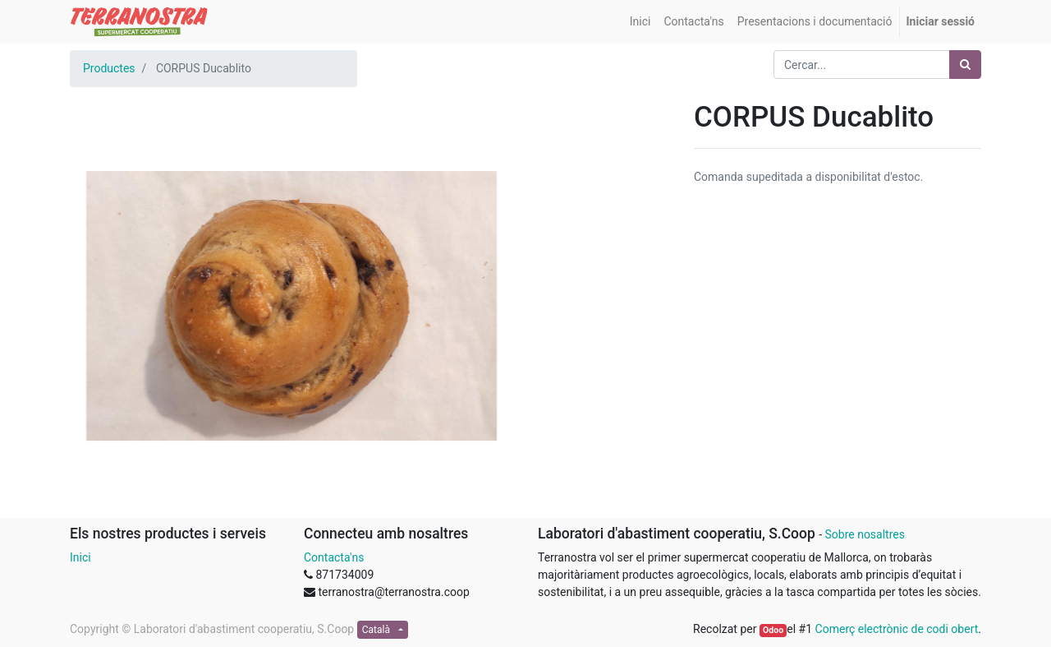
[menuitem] (640, 22)
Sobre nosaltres (864, 534)
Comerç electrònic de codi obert (897, 628)
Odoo (773, 630)
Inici (80, 557)
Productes (109, 68)
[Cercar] (965, 64)
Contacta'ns (334, 557)
